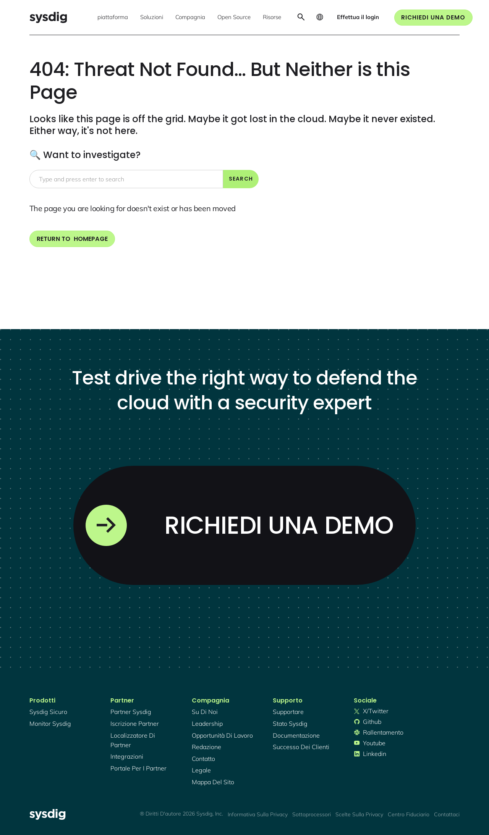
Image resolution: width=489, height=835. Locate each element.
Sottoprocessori (311, 814)
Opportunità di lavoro (222, 735)
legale (201, 770)
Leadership (207, 723)
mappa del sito (213, 782)
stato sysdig (290, 723)
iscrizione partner (134, 723)
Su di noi (205, 711)
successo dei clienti (301, 747)
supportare (288, 711)
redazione (206, 747)
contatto (203, 758)
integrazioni (126, 756)
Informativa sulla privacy (258, 814)
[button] (112, 17)
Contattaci (447, 814)
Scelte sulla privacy (359, 814)
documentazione (296, 735)
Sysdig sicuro (48, 711)
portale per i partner (138, 768)
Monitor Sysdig (50, 723)
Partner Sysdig (130, 711)
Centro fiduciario (408, 814)
